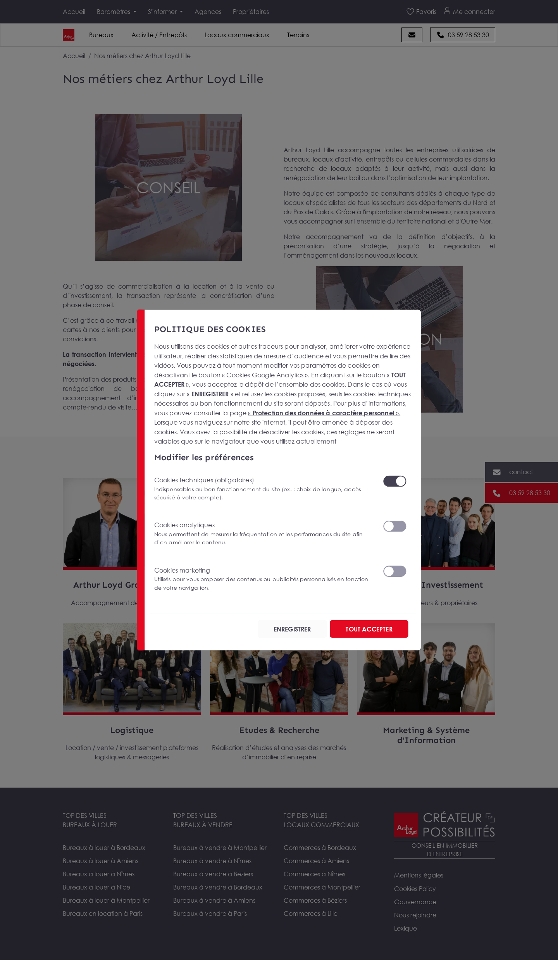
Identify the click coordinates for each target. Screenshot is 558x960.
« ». (324, 412)
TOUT (369, 629)
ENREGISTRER (292, 629)
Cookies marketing (264, 579)
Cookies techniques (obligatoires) (264, 488)
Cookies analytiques (264, 533)
